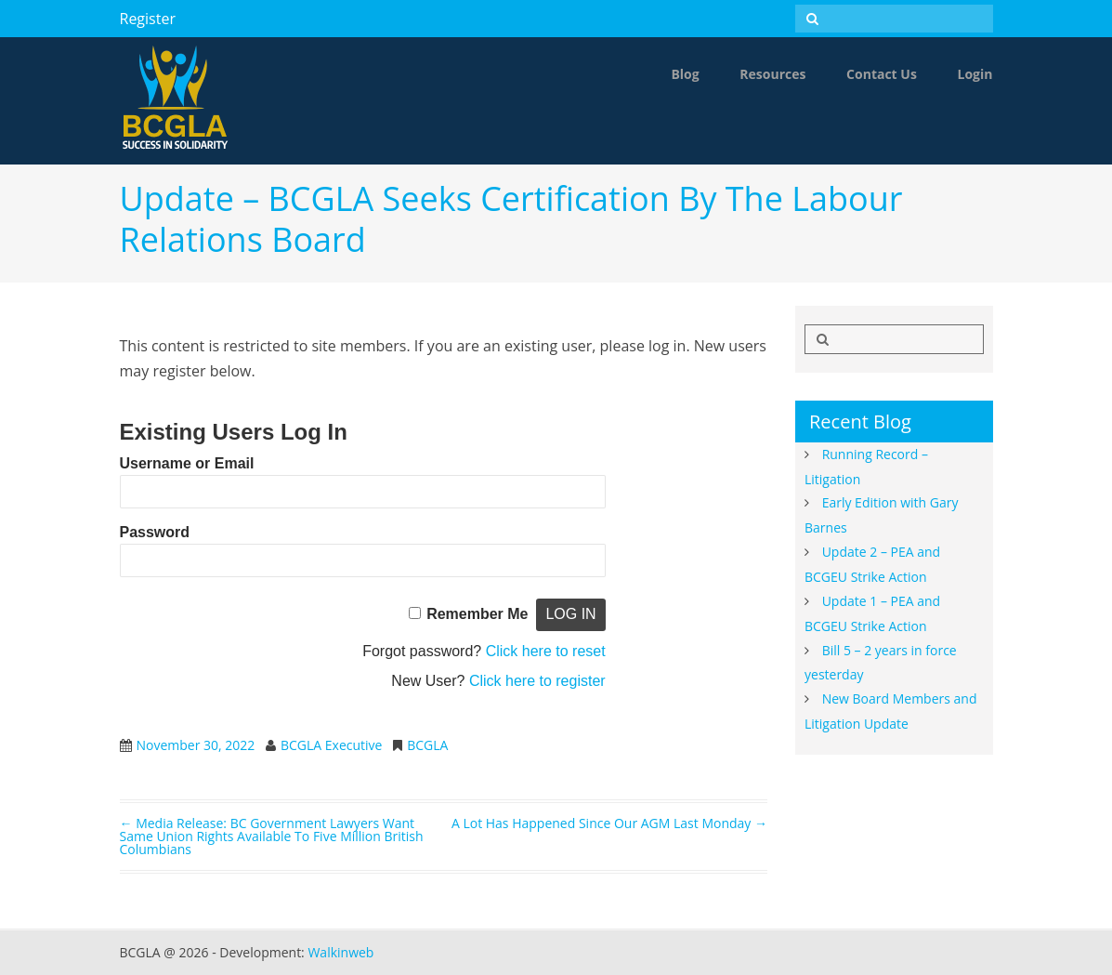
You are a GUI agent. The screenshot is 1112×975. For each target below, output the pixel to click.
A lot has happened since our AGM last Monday (609, 823)
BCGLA (427, 745)
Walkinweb (340, 952)
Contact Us (881, 74)
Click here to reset (546, 651)
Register (148, 18)
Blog (685, 74)
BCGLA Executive (331, 745)
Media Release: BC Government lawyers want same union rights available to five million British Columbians (272, 836)
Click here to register (537, 681)
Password (155, 532)
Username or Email (187, 463)
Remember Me (477, 614)
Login (975, 74)
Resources (772, 74)
